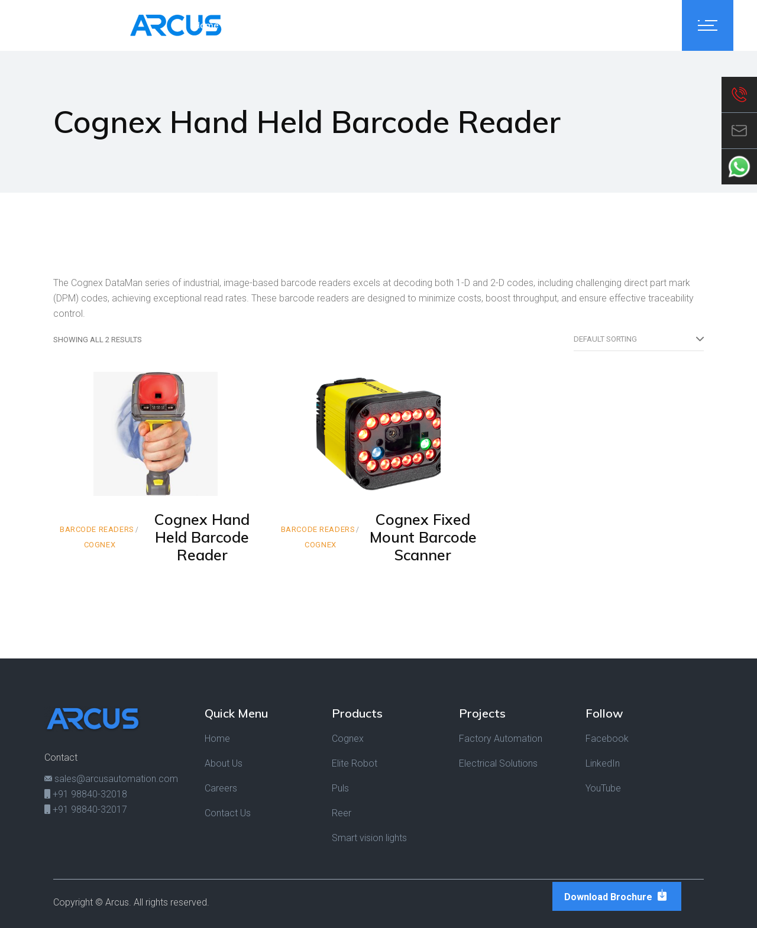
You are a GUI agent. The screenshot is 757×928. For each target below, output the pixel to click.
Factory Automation (500, 738)
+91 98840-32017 (85, 809)
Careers (221, 788)
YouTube (603, 788)
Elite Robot (354, 763)
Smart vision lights (369, 837)
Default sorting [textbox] (605, 339)
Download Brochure (616, 895)
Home (217, 738)
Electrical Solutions (498, 763)
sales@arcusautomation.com (111, 778)
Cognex (100, 544)
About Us (223, 763)
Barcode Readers (97, 529)
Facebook (607, 738)
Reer (341, 813)
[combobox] (639, 339)
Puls (340, 788)
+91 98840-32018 (85, 794)
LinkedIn (602, 763)
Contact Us (228, 813)
